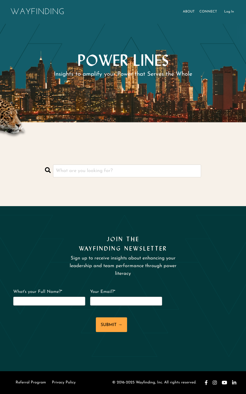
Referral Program (31, 382)
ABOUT (189, 11)
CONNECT (208, 11)
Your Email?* (102, 291)
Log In (229, 11)
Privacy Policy (64, 382)
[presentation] (54, 325)
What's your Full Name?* (37, 291)
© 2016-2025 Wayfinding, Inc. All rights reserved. (154, 382)
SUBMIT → (111, 325)
